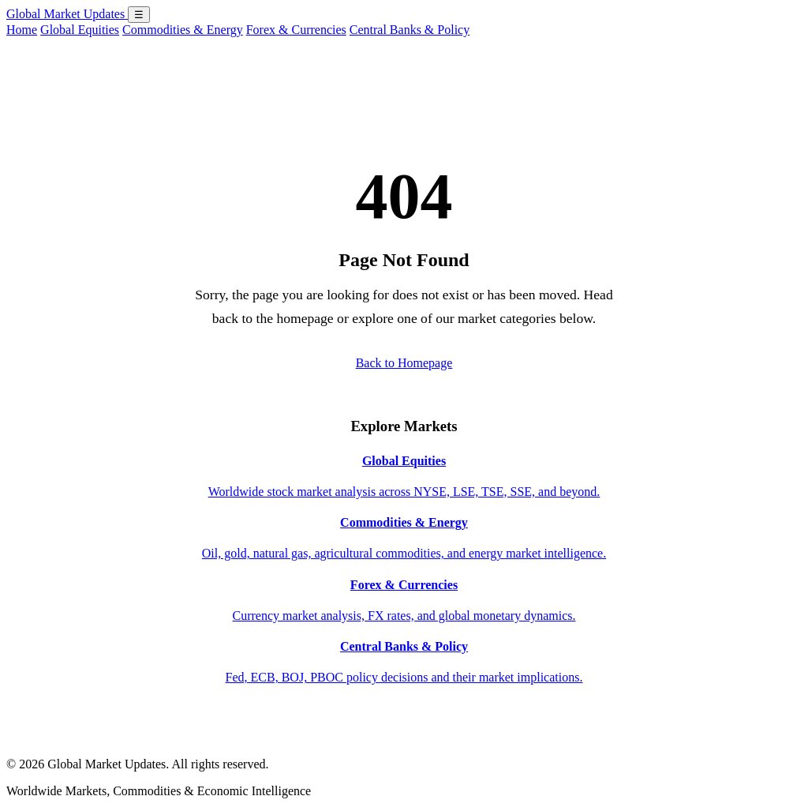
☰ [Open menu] (139, 15)
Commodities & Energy (182, 29)
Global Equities (79, 29)
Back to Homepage (404, 363)
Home (21, 29)
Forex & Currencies (296, 29)
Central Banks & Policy (409, 29)
